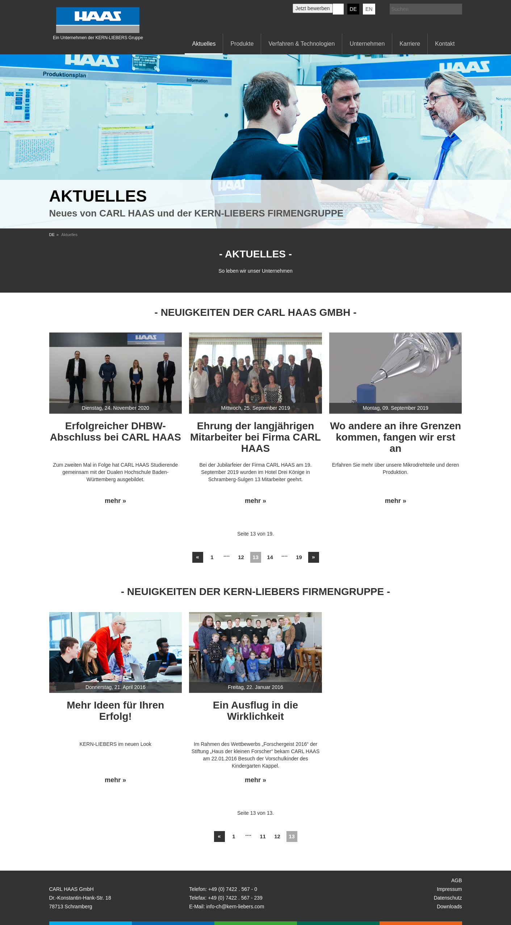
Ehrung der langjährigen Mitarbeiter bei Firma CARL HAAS (255, 437)
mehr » (115, 500)
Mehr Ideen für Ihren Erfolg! (115, 710)
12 (241, 557)
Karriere (409, 44)
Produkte (242, 44)
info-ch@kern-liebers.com (235, 906)
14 (270, 557)
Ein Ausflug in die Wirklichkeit (255, 710)
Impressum (449, 889)
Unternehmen (367, 44)
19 (299, 557)
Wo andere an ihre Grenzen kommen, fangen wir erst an (395, 437)
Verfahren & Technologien (301, 44)
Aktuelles (203, 44)
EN (368, 9)
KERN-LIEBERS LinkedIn (338, 9)
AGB (456, 880)
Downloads (449, 906)
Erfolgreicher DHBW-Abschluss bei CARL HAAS (115, 431)
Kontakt (445, 44)
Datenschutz (448, 898)
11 (263, 836)
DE (353, 9)
